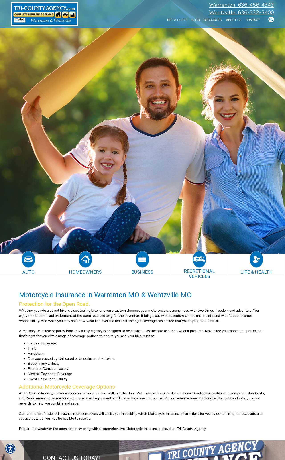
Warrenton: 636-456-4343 (241, 4)
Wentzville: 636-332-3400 (241, 12)
